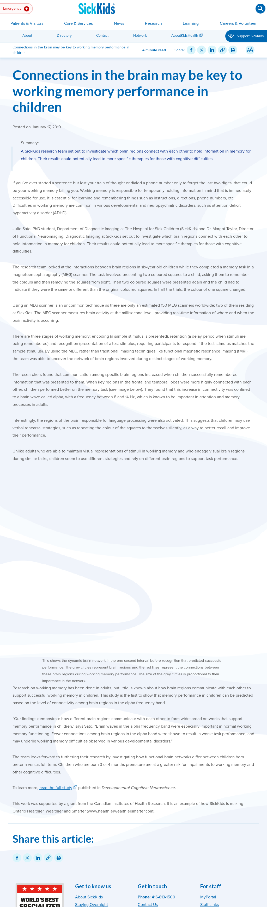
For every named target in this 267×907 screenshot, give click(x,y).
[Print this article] (232, 50)
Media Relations (152, 819)
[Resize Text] (250, 50)
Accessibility (114, 880)
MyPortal (208, 789)
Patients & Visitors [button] (26, 23)
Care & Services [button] (78, 23)
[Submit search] (260, 8)
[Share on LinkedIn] (212, 50)
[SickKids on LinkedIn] (246, 823)
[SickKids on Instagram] (204, 823)
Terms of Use (152, 880)
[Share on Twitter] (201, 50)
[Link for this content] (222, 50)
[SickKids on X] (225, 823)
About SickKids (89, 789)
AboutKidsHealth (184, 35)
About (27, 35)
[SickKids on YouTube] (236, 823)
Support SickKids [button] (246, 36)
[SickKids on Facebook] (215, 823)
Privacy (132, 880)
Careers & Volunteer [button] (238, 23)
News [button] (119, 23)
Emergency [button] (16, 8)
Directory (64, 35)
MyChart (82, 819)
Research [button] (153, 23)
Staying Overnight (91, 796)
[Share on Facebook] (191, 50)
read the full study (55, 679)
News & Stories (88, 804)
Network (140, 35)
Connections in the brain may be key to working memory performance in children (127, 91)
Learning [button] (191, 23)
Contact (102, 35)
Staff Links (209, 796)
